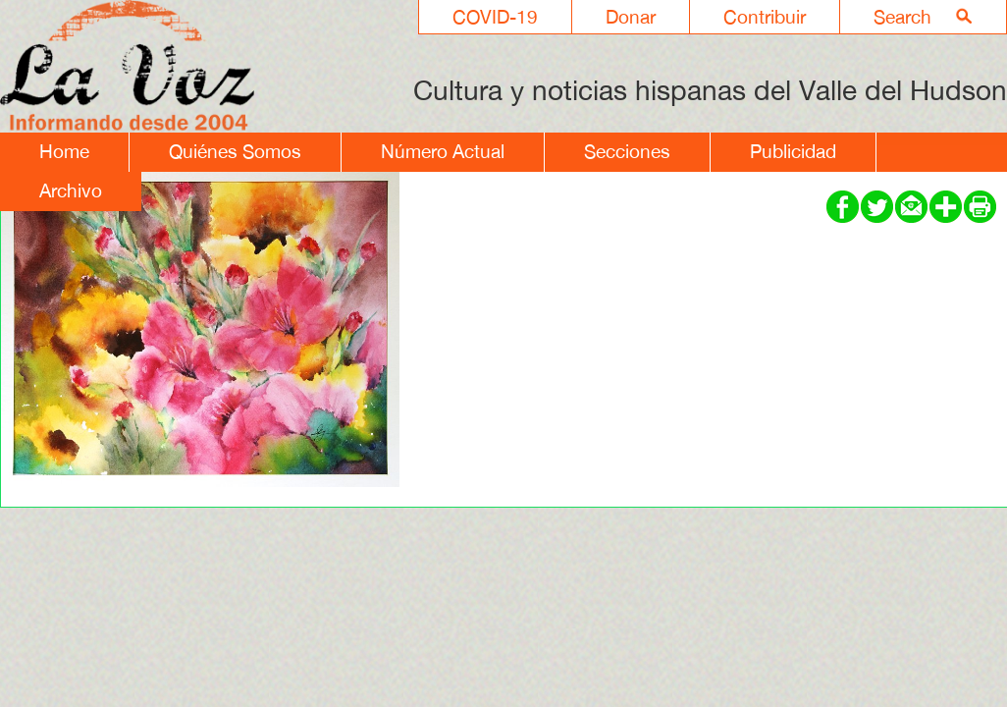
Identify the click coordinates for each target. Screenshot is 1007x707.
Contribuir (764, 16)
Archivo (70, 190)
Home (64, 151)
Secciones (627, 151)
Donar (631, 16)
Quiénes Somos (235, 151)
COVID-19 (495, 16)
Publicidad (793, 151)
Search (902, 16)
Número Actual (442, 151)
